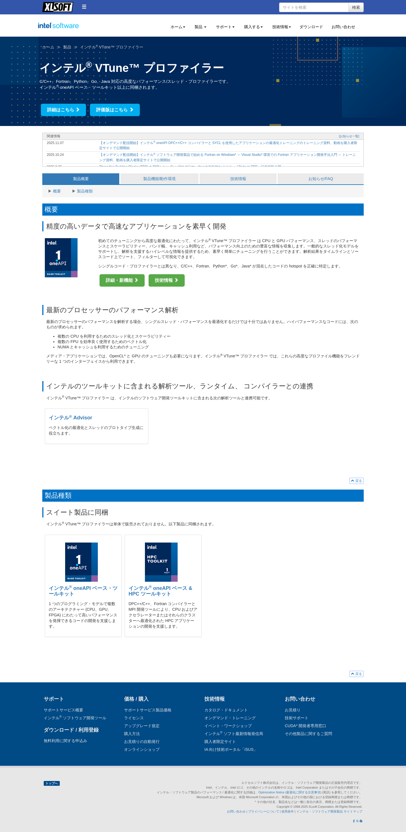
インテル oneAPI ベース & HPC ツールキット (160, 591)
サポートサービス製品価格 (147, 710)
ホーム (48, 47)
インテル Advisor (70, 418)
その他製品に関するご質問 (308, 733)
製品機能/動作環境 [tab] (159, 178)
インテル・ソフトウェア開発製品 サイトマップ (329, 811)
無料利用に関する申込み (65, 740)
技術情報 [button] (281, 27)
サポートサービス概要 (63, 710)
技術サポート (296, 718)
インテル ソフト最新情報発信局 (233, 733)
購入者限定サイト (220, 741)
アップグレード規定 (142, 725)
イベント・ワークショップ (228, 725)
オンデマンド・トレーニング (230, 718)
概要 (57, 191)
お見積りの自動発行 (142, 741)
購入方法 (132, 733)
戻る (356, 481)
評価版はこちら (114, 109)
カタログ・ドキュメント (226, 710)
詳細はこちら (63, 109)
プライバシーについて (263, 811)
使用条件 (287, 811)
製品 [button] (200, 27)
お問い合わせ (343, 27)
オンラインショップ (142, 749)
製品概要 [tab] (81, 178)
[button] (84, 6)
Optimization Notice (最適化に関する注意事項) (290, 792)
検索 (356, 7)
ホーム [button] (177, 27)
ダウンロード (311, 27)
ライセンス (134, 718)
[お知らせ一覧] (349, 136)
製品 (67, 47)
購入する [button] (253, 27)
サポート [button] (225, 27)
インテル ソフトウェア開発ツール (69, 29)
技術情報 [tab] (238, 178)
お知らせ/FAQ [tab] (320, 178)
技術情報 (166, 280)
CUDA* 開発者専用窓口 (305, 725)
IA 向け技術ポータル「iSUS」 (230, 749)
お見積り (293, 710)
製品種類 (85, 191)
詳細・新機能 (122, 280)
